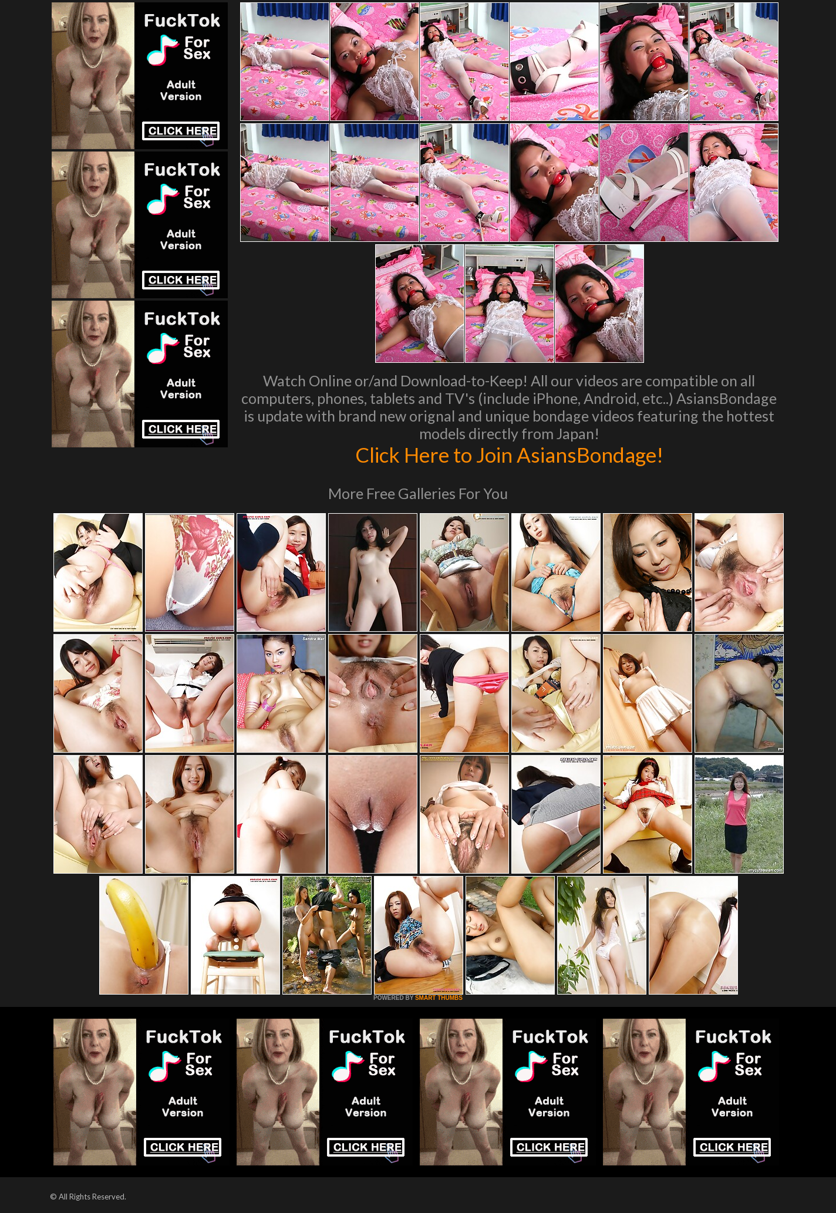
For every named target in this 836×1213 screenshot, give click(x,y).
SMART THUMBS (439, 998)
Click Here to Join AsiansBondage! (509, 454)
